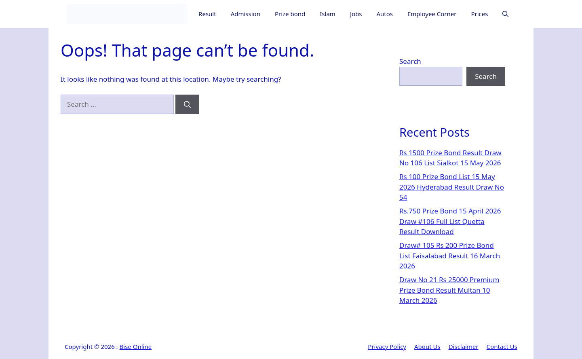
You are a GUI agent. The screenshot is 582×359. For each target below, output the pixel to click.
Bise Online (136, 346)
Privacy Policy (387, 346)
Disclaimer (464, 346)
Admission (245, 14)
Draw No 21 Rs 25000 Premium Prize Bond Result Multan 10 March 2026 (449, 290)
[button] (505, 14)
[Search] (187, 104)
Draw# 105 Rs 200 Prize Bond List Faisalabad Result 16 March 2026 (449, 255)
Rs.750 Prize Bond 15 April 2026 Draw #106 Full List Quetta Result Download (450, 221)
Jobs (356, 14)
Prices (479, 14)
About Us (427, 346)
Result (207, 14)
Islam (327, 14)
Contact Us (502, 346)
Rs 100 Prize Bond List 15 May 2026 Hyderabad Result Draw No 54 (451, 187)
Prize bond (290, 14)
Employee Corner (431, 14)
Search (410, 61)
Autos (384, 14)
